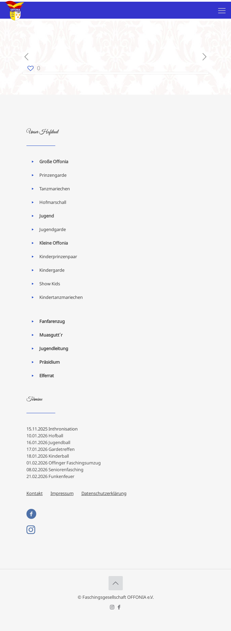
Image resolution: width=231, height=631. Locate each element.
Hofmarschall (52, 202)
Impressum (62, 493)
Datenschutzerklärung (104, 493)
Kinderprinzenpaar (58, 256)
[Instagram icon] (112, 607)
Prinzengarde (52, 175)
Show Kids (49, 284)
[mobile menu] (222, 10)
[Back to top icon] (116, 583)
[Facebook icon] (119, 607)
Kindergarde (51, 270)
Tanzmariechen (54, 189)
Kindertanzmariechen (61, 297)
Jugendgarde (52, 229)
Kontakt (34, 493)
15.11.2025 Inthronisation (52, 429)
